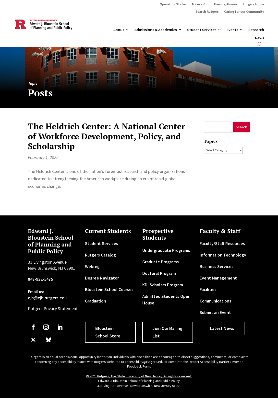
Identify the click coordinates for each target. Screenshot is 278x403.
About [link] (118, 30)
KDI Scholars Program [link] (162, 285)
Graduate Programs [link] (160, 262)
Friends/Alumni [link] (225, 4)
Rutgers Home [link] (253, 4)
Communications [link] (215, 301)
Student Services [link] (201, 30)
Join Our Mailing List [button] (167, 332)
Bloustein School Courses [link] (109, 289)
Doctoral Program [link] (159, 273)
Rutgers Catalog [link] (100, 255)
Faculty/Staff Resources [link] (222, 243)
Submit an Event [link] (215, 312)
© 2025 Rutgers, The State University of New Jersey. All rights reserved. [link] (139, 376)
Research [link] (256, 30)
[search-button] (259, 44)
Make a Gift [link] (200, 4)
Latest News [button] (222, 328)
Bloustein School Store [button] (107, 332)
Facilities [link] (208, 289)
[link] (33, 327)
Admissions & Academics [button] (155, 30)
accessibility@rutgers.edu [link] (144, 361)
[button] (241, 127)
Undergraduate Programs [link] (166, 250)
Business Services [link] (216, 266)
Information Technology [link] (223, 255)
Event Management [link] (218, 278)
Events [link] (232, 30)
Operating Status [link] (173, 4)
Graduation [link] (95, 301)
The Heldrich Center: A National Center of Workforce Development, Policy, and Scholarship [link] (106, 136)
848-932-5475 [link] (40, 279)
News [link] (259, 38)
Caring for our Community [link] (244, 12)
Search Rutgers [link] (207, 12)
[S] (218, 127)
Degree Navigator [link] (102, 278)
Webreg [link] (92, 266)
